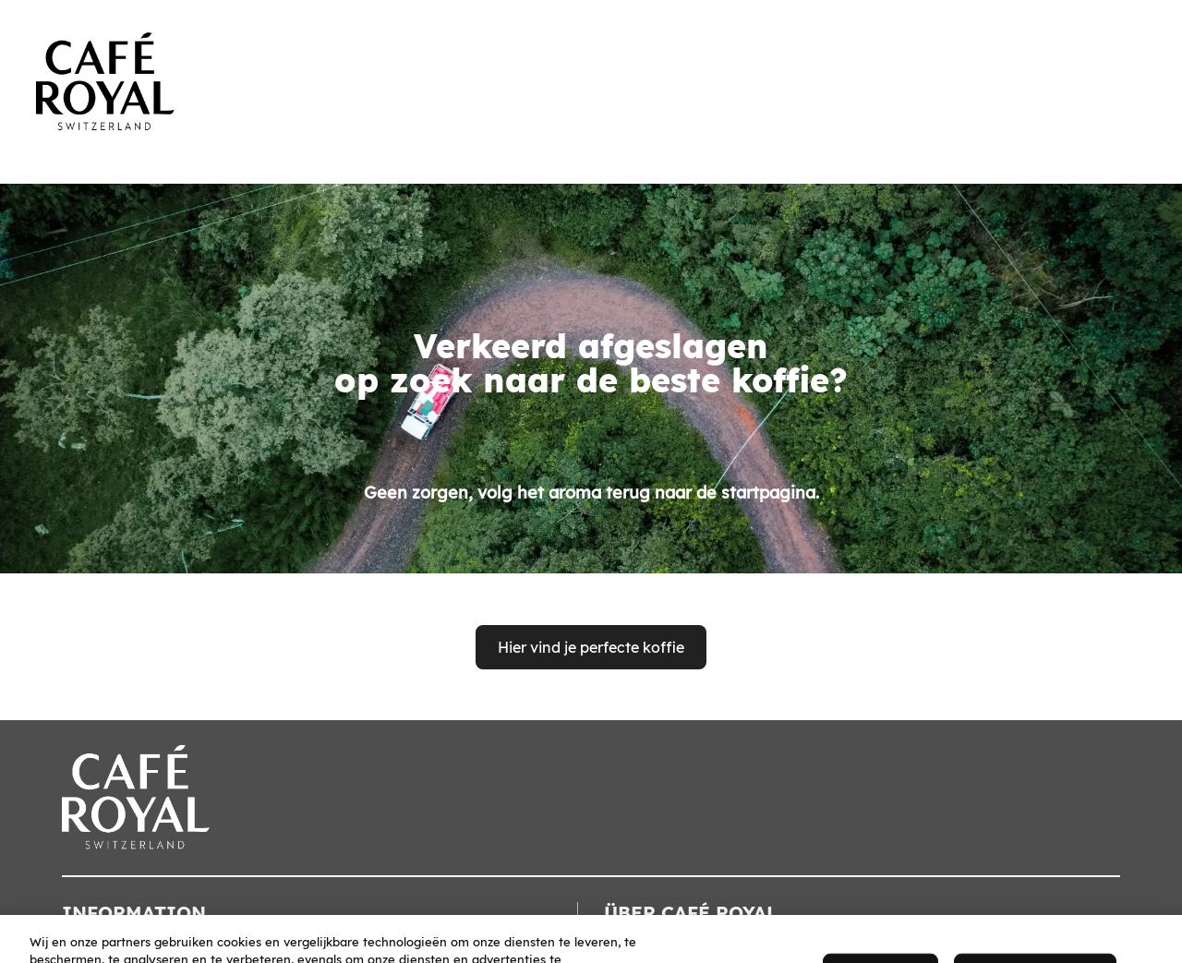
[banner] (591, 66)
